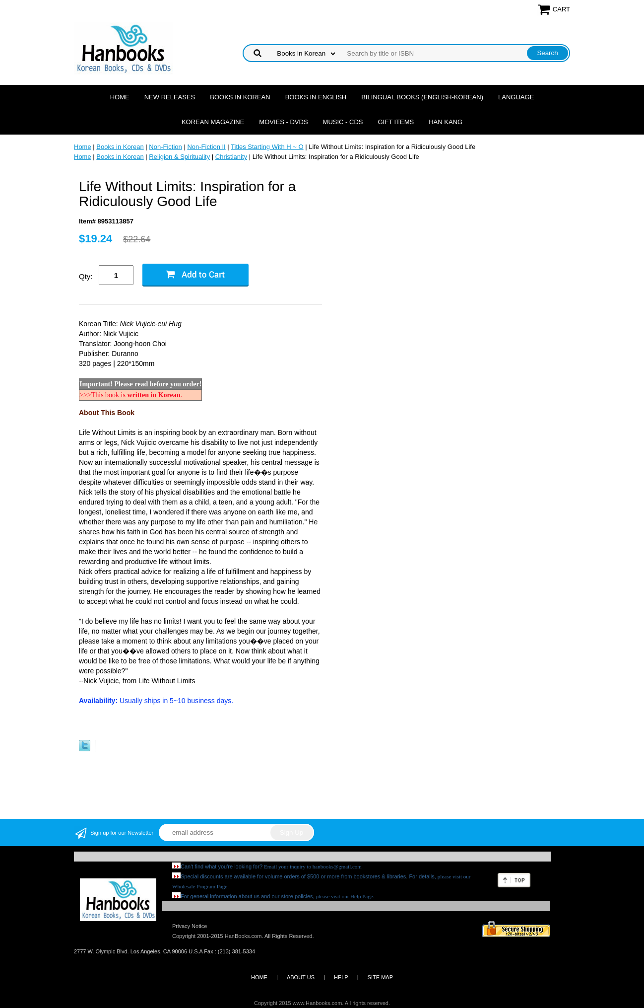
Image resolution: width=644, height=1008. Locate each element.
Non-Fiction (165, 146)
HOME (259, 977)
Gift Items (396, 122)
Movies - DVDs (283, 122)
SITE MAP (380, 977)
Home (119, 97)
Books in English (316, 97)
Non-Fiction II (206, 146)
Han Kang (445, 122)
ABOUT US (301, 977)
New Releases (169, 97)
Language (516, 97)
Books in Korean (240, 97)
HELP (341, 977)
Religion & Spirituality (179, 156)
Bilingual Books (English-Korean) (422, 97)
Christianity (231, 156)
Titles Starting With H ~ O (267, 146)
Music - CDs (343, 122)
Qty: (86, 276)
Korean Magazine (213, 122)
